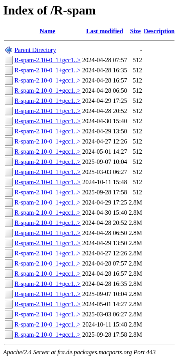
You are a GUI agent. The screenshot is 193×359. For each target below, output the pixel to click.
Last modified (104, 31)
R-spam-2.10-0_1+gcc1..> (47, 60)
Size (135, 31)
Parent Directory (35, 50)
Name (47, 31)
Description (159, 31)
